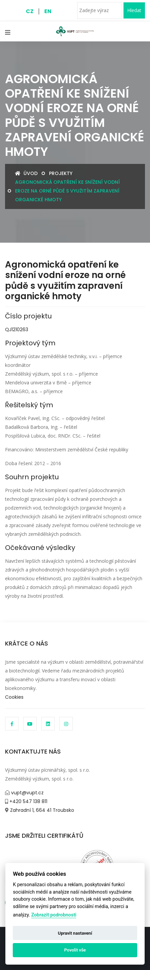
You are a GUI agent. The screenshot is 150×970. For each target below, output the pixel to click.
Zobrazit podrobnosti (54, 915)
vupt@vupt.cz (27, 792)
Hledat (134, 10)
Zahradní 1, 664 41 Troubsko (41, 810)
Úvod (26, 173)
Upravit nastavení (75, 933)
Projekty (60, 173)
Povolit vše (75, 949)
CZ (30, 11)
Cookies (14, 697)
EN (47, 11)
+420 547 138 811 (27, 801)
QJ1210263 (16, 329)
